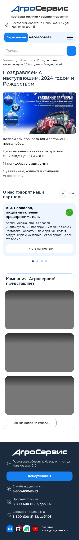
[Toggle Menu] (70, 37)
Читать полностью (40, 248)
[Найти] (71, 51)
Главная (8, 60)
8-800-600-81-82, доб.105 (32, 517)
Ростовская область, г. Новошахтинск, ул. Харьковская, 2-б (36, 25)
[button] (72, 193)
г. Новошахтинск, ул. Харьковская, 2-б (39, 463)
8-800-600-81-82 (40, 37)
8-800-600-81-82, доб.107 (32, 504)
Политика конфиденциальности (55, 529)
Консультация (39, 476)
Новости (26, 60)
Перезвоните (16, 37)
